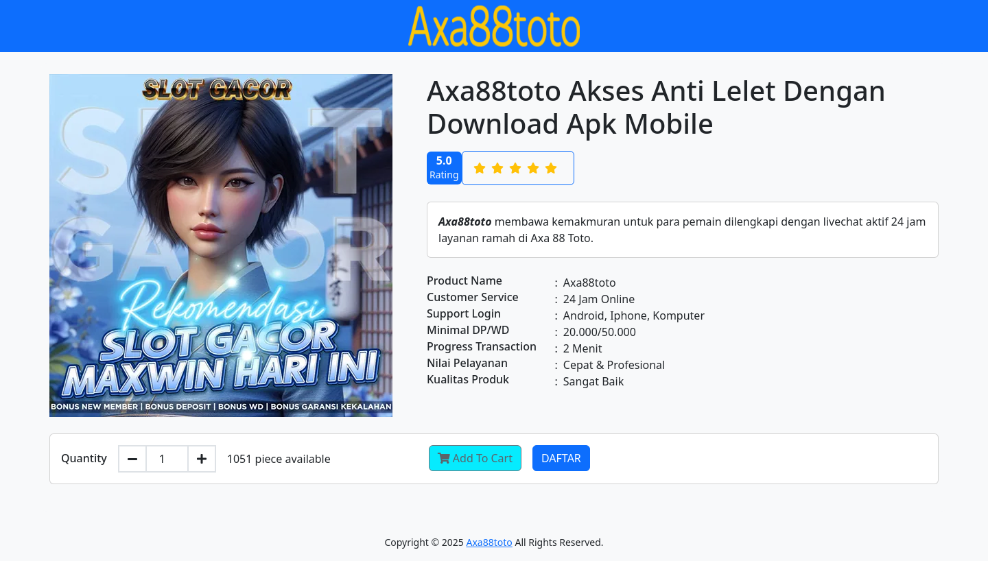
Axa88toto (490, 542)
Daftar (561, 458)
